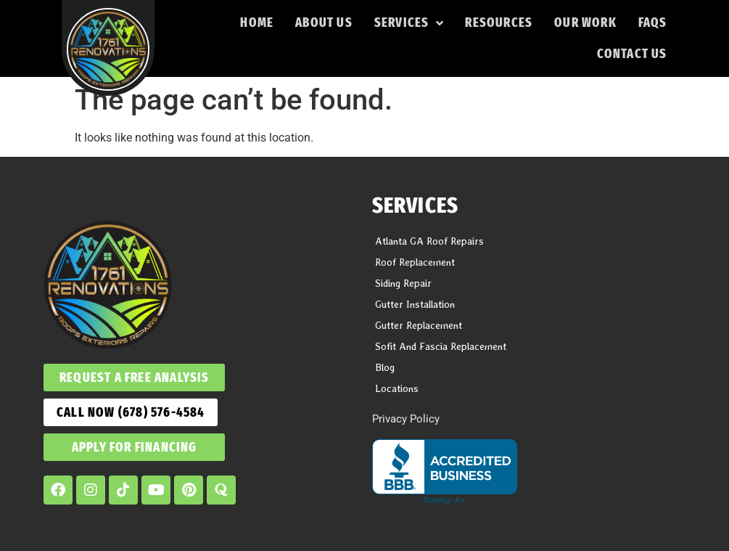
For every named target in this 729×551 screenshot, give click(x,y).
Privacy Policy (406, 418)
